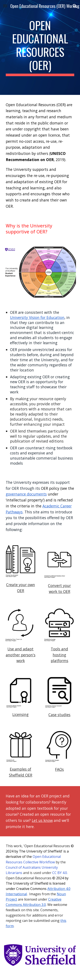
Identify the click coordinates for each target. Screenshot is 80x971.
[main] (40, 47)
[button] (5, 6)
